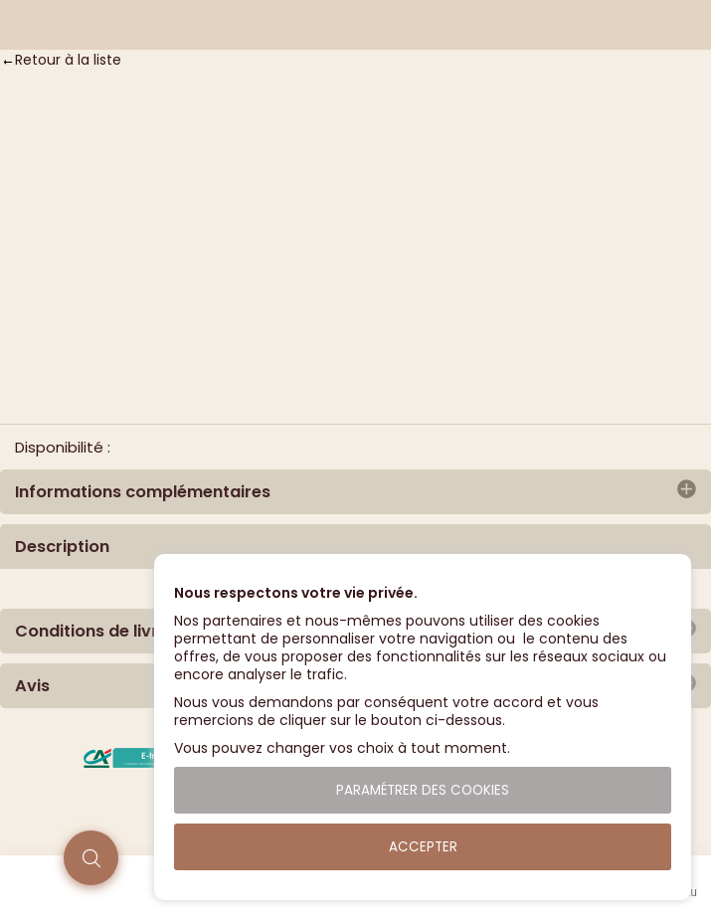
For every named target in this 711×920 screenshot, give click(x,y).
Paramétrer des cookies (422, 790)
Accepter (423, 846)
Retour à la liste (68, 60)
